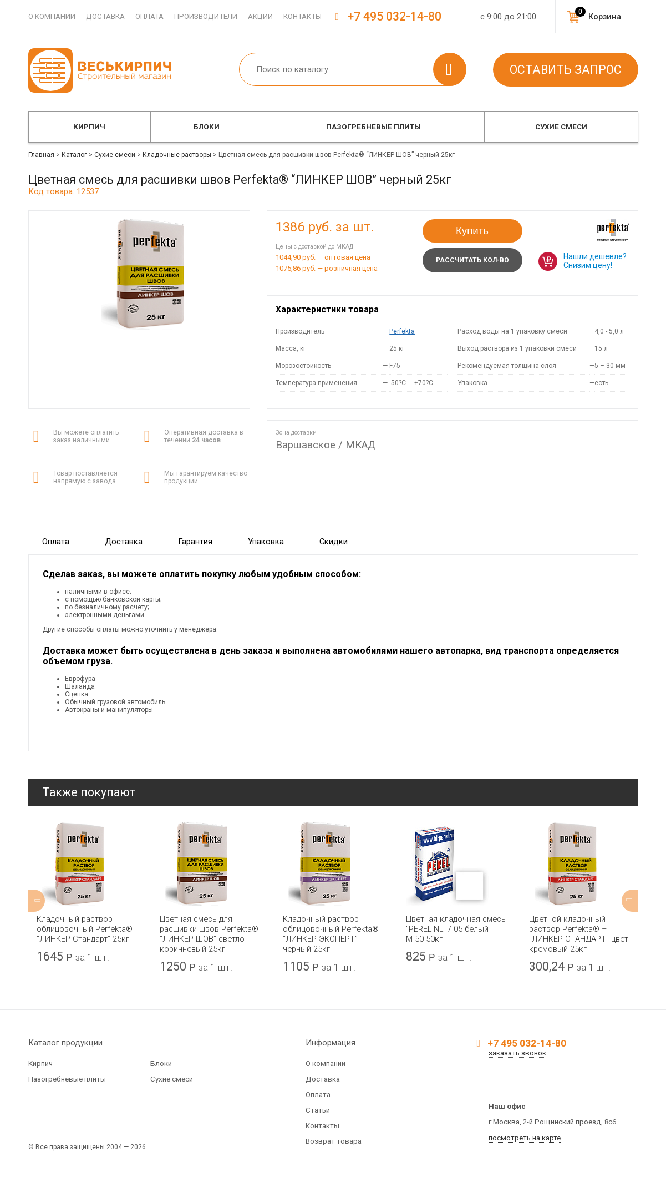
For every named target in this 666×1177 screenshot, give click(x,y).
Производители (205, 16)
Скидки (333, 542)
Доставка (105, 16)
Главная (41, 155)
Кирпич (89, 127)
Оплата (149, 16)
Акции (260, 16)
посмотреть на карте (525, 1138)
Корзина (604, 17)
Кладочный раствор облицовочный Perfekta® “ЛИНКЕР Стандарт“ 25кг (85, 929)
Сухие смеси (561, 127)
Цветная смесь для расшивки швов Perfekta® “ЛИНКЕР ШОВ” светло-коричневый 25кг (209, 934)
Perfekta (402, 331)
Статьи (318, 1110)
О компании (51, 16)
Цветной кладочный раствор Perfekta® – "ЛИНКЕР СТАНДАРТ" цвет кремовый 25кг (578, 934)
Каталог (74, 155)
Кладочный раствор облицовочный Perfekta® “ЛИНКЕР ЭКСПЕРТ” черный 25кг (331, 934)
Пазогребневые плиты (373, 127)
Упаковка (266, 542)
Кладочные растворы (177, 155)
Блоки (207, 127)
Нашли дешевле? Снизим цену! (595, 261)
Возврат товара (334, 1141)
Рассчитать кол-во (472, 260)
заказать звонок (517, 1053)
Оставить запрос (566, 70)
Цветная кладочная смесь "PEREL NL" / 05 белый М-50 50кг (456, 929)
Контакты (302, 16)
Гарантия (195, 542)
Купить (472, 230)
